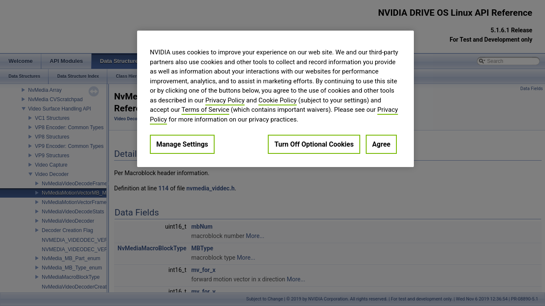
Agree (381, 144)
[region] (275, 99)
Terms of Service (205, 109)
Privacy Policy (224, 100)
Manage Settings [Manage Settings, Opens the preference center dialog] (182, 144)
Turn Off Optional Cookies (313, 144)
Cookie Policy (277, 100)
